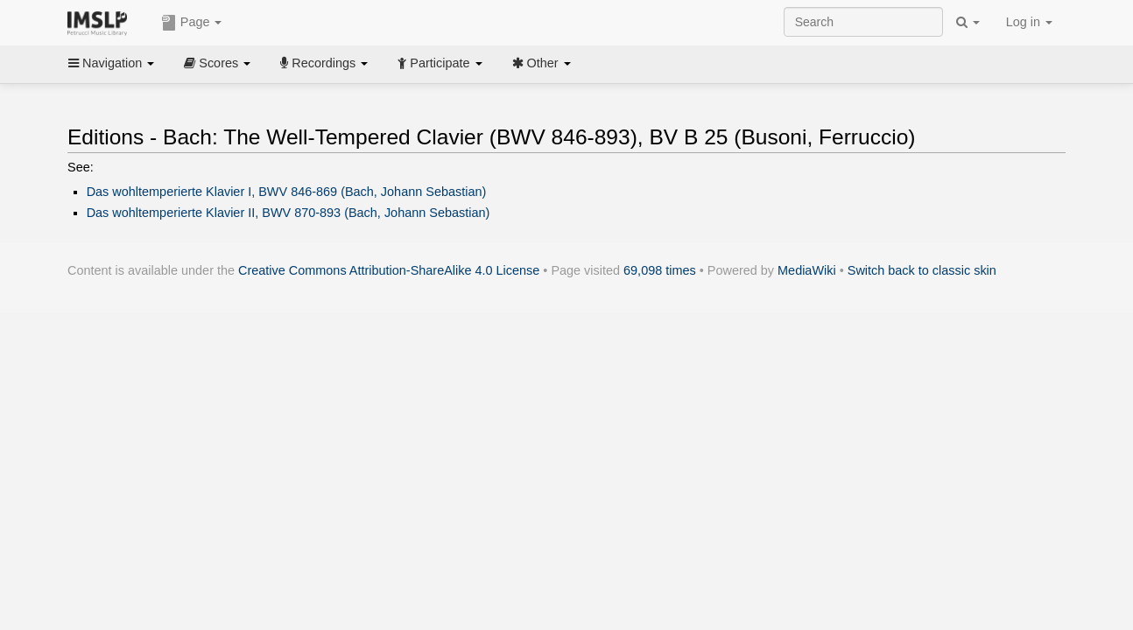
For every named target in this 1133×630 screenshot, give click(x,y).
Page (191, 23)
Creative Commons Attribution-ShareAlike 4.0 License (388, 270)
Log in (1029, 22)
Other (541, 63)
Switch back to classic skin (922, 270)
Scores (217, 63)
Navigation (111, 63)
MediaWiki (807, 270)
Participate (440, 63)
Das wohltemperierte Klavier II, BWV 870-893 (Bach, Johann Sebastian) (288, 213)
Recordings (324, 63)
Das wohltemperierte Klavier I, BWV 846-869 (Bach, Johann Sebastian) (287, 192)
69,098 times (659, 270)
